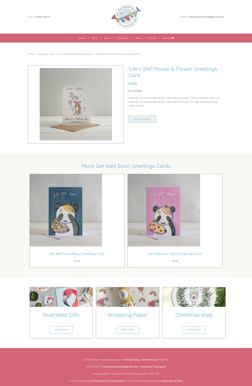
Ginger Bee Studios (172, 374)
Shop (95, 38)
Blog (138, 38)
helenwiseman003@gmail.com (206, 16)
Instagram (160, 360)
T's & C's (163, 353)
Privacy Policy (131, 353)
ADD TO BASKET (142, 119)
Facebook (146, 360)
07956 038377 (42, 16)
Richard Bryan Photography (107, 374)
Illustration (123, 38)
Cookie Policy (149, 353)
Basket (168, 38)
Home (81, 38)
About (107, 38)
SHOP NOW (61, 323)
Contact (151, 38)
